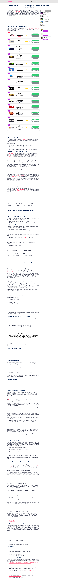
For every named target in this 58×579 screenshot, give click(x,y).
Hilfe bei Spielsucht (43, 1)
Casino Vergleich (35, 1)
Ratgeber (31, 1)
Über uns (47, 1)
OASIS (23, 222)
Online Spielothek (17, 462)
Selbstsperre (35, 206)
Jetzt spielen (35, 74)
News (29, 1)
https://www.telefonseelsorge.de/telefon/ (15, 575)
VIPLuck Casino (45, 33)
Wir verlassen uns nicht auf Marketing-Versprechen (15, 211)
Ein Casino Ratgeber (25, 139)
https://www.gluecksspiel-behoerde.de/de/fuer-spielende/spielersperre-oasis (20, 562)
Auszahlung (30, 253)
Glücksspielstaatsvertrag (16, 11)
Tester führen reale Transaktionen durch (13, 271)
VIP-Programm (10, 399)
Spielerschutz (10, 206)
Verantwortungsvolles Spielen (20, 206)
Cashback (19, 36)
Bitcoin (15, 356)
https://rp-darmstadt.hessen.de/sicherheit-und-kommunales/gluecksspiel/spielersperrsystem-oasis (23, 561)
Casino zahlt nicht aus (12, 521)
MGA (28, 201)
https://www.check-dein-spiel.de (30, 570)
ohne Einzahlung (14, 480)
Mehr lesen (35, 42)
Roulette (39, 1)
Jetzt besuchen (35, 34)
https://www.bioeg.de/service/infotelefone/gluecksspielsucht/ (19, 573)
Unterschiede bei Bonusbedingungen (33, 28)
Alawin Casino (45, 37)
